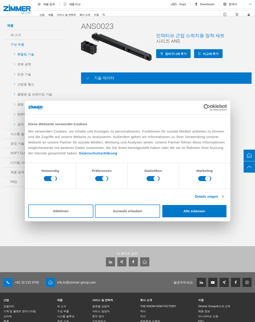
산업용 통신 (25, 84)
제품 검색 (49, 4)
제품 (50, 14)
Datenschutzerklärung (98, 153)
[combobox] (235, 4)
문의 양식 (98, 316)
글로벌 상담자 (100, 306)
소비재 (7, 316)
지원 (96, 14)
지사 (143, 316)
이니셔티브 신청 (208, 316)
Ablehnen (60, 211)
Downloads (207, 4)
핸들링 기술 (25, 54)
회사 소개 (84, 14)
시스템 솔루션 (65, 316)
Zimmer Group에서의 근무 (214, 306)
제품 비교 (75, 4)
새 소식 (16, 35)
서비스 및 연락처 (66, 14)
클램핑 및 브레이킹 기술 (34, 94)
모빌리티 (8, 306)
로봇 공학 (24, 64)
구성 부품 (17, 44)
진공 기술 (24, 74)
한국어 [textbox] (233, 4)
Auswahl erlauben (127, 211)
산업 (42, 14)
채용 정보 (204, 311)
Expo (183, 4)
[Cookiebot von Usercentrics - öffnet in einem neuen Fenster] (207, 107)
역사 (143, 311)
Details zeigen (206, 196)
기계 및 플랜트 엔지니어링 (19, 311)
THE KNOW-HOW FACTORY (158, 306)
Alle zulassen (194, 211)
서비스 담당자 (100, 311)
